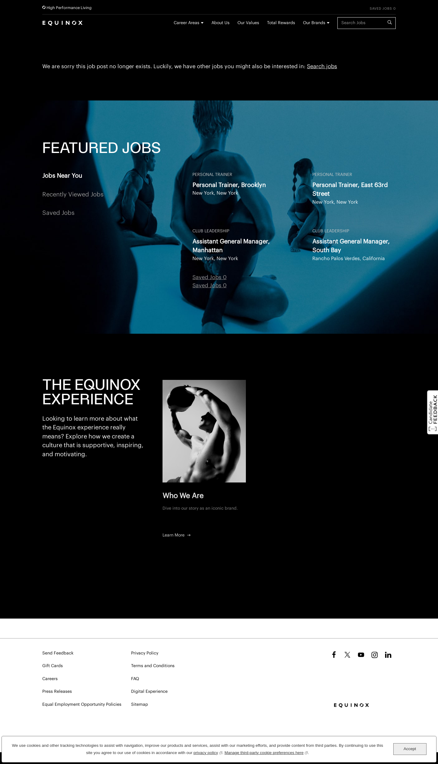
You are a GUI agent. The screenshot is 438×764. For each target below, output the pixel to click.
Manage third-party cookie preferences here (266, 752)
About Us (220, 23)
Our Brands (314, 23)
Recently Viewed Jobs (73, 195)
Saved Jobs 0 (383, 8)
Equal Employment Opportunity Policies (81, 704)
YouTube (361, 654)
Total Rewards (281, 23)
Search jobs (322, 66)
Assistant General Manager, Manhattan (231, 246)
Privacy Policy (144, 653)
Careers (50, 679)
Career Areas (186, 23)
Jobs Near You (62, 176)
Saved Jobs (58, 213)
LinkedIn (388, 654)
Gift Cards (52, 666)
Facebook (333, 654)
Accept (410, 748)
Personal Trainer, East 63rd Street (350, 189)
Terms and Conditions (153, 666)
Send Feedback (57, 653)
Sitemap (139, 704)
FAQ (135, 679)
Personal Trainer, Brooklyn (229, 185)
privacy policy (208, 752)
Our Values (248, 23)
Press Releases (57, 691)
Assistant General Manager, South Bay (351, 246)
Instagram (374, 654)
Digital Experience (149, 691)
